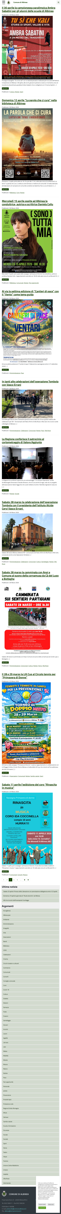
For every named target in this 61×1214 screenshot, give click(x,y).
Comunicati (20, 283)
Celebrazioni (24, 431)
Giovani (5, 1025)
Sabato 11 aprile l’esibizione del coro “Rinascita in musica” (29, 786)
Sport (21, 92)
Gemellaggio (45, 562)
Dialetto (5, 998)
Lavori (5, 1034)
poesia (5, 1091)
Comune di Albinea (20, 2)
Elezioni (5, 1003)
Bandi (5, 941)
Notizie (17, 92)
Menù (3, 4)
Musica (25, 875)
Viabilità (5, 1174)
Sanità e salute (34, 776)
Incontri (5, 1029)
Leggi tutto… (5, 88)
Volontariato (7, 1183)
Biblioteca (13, 193)
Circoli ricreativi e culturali (11, 963)
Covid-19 (6, 990)
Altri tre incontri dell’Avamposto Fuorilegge (16, 900)
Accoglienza (6, 911)
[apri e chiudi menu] (3, 1)
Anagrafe (6, 928)
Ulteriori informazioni (43, 1198)
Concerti (19, 875)
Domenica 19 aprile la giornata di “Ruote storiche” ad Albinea (21, 896)
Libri (4, 1047)
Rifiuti (5, 1113)
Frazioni (5, 1016)
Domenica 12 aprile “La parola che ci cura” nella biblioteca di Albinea (29, 101)
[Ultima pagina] (28, 879)
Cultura (12, 92)
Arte (4, 933)
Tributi (5, 1157)
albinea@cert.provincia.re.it (13, 1211)
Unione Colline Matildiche (11, 1165)
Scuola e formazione (9, 1126)
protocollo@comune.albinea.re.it (16, 1209)
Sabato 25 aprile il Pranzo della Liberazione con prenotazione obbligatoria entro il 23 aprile (30, 891)
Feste (5, 1012)
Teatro (5, 1152)
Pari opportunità (34, 283)
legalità (5, 1038)
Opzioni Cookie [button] (42, 1204)
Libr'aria (5, 1042)
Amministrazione (15, 373)
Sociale (17, 494)
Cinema (5, 959)
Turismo (5, 1161)
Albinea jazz (6, 915)
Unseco (5, 1170)
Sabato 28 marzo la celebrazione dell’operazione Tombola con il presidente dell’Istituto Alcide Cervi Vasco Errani (30, 505)
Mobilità (5, 1056)
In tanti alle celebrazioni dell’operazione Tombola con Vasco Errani (30, 383)
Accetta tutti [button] (42, 1207)
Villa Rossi (48, 431)
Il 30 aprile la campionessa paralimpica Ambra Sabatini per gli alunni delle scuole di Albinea (28, 9)
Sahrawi (5, 1117)
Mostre (5, 1060)
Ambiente (6, 919)
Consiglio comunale (9, 981)
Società (5, 1139)
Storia (40, 666)
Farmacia (6, 1007)
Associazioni (13, 776)
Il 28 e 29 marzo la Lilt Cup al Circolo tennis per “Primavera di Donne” (29, 675)
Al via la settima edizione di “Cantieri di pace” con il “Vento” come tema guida (30, 292)
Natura (5, 1069)
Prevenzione (7, 1095)
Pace (22, 373)
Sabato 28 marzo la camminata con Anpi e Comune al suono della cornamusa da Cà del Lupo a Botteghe (30, 575)
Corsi (18, 193)
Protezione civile (8, 1104)
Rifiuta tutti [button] (51, 1204)
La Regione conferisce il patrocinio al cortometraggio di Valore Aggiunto (23, 440)
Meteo (5, 1051)
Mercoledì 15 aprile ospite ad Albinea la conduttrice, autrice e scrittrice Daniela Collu (27, 202)
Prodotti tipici (7, 1099)
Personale (6, 1086)
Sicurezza (6, 1130)
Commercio (6, 968)
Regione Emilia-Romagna (11, 1108)
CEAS (5, 950)
